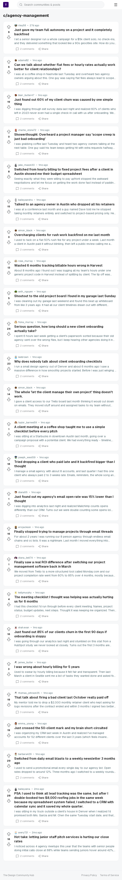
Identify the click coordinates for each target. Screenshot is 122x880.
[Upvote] (9, 27)
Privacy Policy (89, 875)
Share (43, 49)
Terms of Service (109, 875)
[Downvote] (9, 37)
